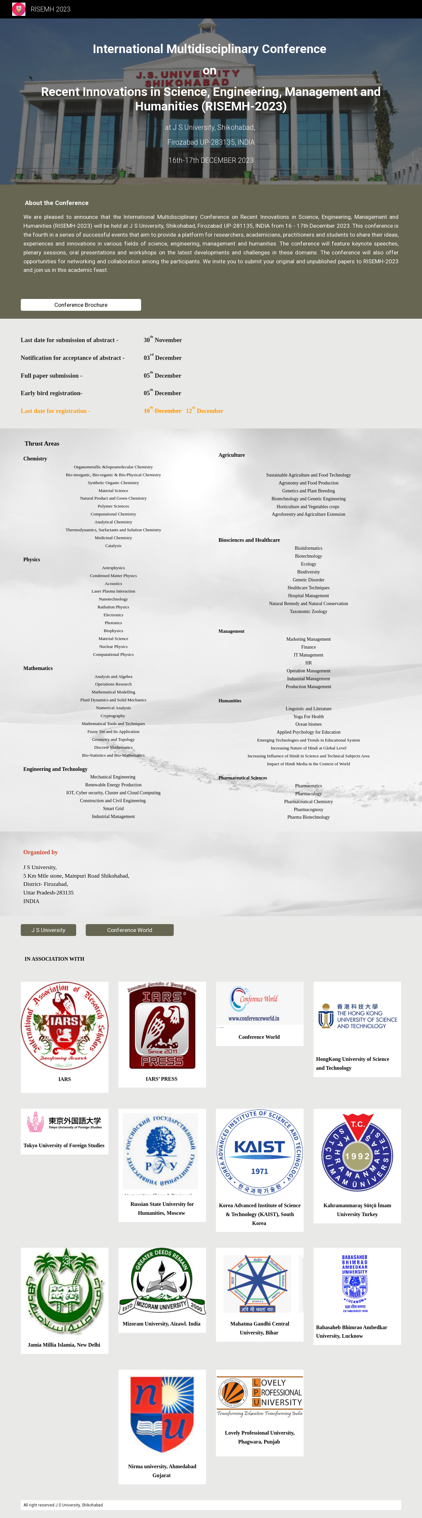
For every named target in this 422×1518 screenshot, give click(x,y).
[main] (211, 77)
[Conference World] (129, 930)
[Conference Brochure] (81, 305)
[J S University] (48, 930)
